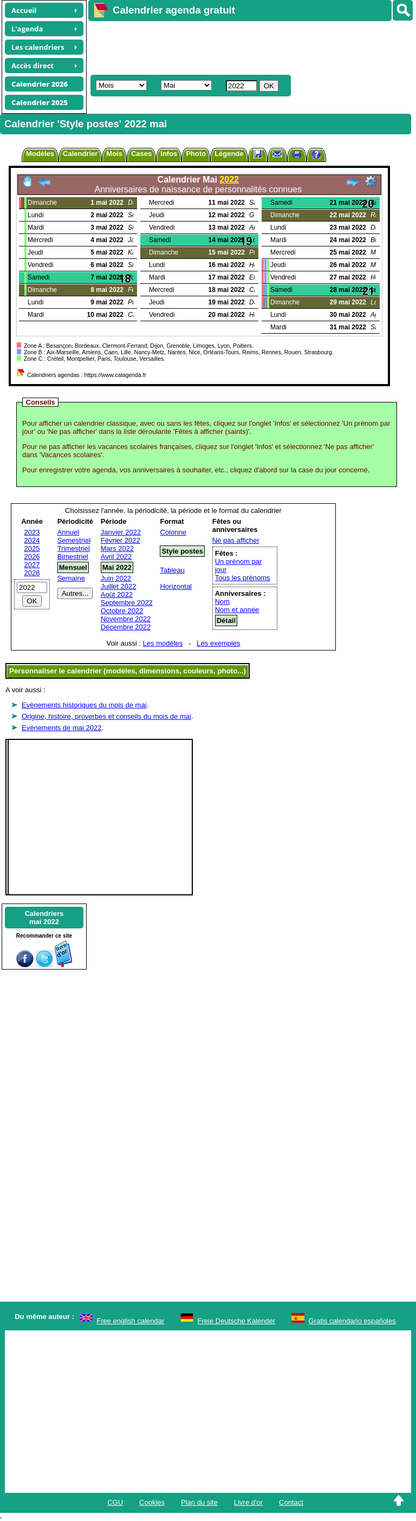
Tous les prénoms (242, 578)
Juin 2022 (116, 578)
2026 (32, 556)
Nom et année (237, 610)
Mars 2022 (117, 548)
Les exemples (218, 643)
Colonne (173, 532)
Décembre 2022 (126, 627)
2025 (32, 548)
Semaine (71, 578)
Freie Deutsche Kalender (237, 1321)
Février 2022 (120, 540)
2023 (32, 532)
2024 (32, 540)
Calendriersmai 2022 (44, 917)
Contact (291, 1502)
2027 (32, 565)
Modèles (40, 154)
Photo (196, 154)
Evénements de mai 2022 (61, 728)
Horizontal (176, 586)
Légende (228, 154)
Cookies (152, 1502)
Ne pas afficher (235, 540)
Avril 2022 (116, 556)
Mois (114, 154)
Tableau (172, 570)
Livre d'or (248, 1502)
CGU (115, 1502)
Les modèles (163, 643)
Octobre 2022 (122, 611)
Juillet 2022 (118, 586)
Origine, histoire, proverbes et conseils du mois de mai (106, 716)
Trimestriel (73, 548)
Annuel (68, 532)
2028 (32, 573)
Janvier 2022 (121, 532)
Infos (168, 154)
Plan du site (199, 1502)
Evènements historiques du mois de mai (84, 705)
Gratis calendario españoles (352, 1321)
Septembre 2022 (127, 603)
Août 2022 (117, 594)
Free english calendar (130, 1321)
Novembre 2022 (126, 619)
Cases (141, 154)
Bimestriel (72, 556)
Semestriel (73, 540)
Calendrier (80, 154)
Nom (222, 601)
